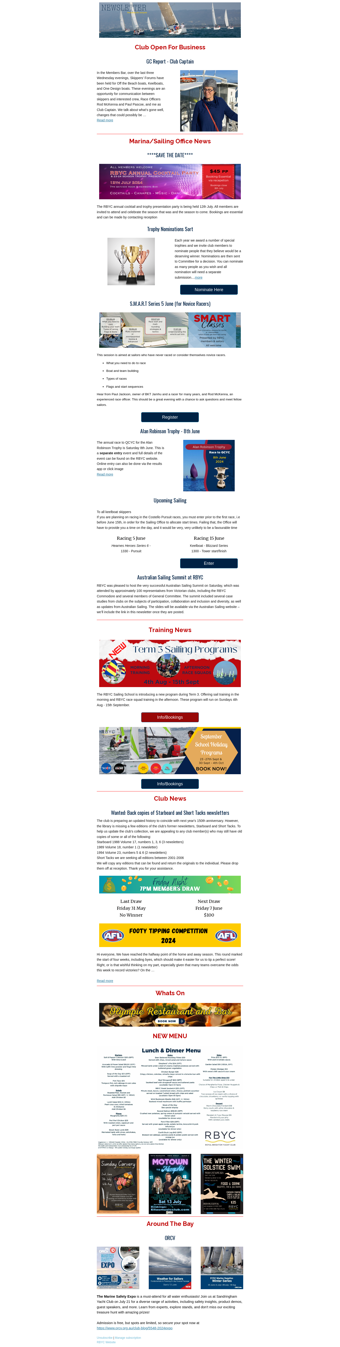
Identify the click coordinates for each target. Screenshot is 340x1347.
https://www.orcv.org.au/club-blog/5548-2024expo (135, 1328)
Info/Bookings (170, 717)
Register (170, 417)
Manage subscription (128, 1337)
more (199, 277)
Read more (105, 120)
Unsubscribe (105, 1337)
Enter (209, 563)
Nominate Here (209, 289)
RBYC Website (106, 1342)
